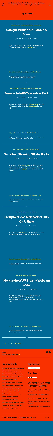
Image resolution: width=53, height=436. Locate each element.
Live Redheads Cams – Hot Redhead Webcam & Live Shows (22, 432)
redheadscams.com (15, 77)
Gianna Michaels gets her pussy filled (12, 385)
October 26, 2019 (34, 39)
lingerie (24, 76)
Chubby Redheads (25, 88)
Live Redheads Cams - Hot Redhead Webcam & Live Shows (26, 3)
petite (27, 344)
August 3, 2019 (33, 240)
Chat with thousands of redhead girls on (26, 72)
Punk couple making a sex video (10, 422)
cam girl (30, 142)
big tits (12, 76)
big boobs (13, 142)
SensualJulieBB (25, 143)
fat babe (38, 142)
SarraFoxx (38, 209)
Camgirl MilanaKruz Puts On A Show (26, 32)
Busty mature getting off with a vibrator (12, 396)
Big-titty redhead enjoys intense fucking (13, 382)
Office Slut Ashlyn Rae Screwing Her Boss (39, 423)
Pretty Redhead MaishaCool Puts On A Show (26, 231)
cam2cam (17, 277)
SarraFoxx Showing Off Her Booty (26, 161)
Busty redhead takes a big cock (10, 405)
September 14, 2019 (33, 168)
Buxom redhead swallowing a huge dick (12, 388)
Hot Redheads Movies (27, 25)
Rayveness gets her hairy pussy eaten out (13, 416)
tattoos (29, 77)
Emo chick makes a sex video (10, 413)
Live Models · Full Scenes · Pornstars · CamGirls (39, 399)
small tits (12, 346)
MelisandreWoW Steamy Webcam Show (26, 296)
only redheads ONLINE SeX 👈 (12, 369)
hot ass (16, 209)
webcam (33, 77)
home (4, 366)
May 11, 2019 (34, 303)
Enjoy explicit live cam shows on (25, 138)
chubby (34, 142)
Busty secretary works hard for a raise (12, 399)
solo (21, 77)
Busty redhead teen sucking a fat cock (12, 391)
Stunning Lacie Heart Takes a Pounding (38, 416)
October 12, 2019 (34, 102)
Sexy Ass (28, 154)
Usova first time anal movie (9, 393)
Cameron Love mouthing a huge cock (12, 419)
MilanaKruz (28, 76)
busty (15, 76)
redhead (34, 76)
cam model (19, 76)
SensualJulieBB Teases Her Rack (26, 95)
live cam (20, 209)
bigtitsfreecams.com (20, 142)
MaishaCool (25, 277)
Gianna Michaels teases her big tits (11, 402)
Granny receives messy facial (10, 411)
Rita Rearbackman (22, 39)
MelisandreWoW (22, 344)
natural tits (14, 143)
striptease (24, 77)
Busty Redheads (15, 25)
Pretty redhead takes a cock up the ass (12, 408)
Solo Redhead (38, 25)
